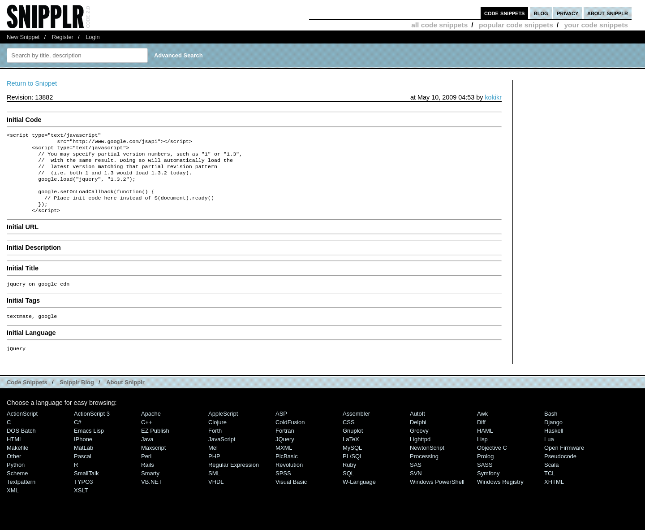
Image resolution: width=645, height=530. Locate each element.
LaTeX (351, 453)
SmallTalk (86, 487)
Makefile (17, 462)
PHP (214, 470)
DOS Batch (21, 445)
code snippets (504, 13)
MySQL (352, 462)
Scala (551, 479)
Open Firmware (564, 462)
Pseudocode (560, 470)
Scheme (17, 487)
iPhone (83, 453)
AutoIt (417, 428)
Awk (482, 428)
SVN (416, 487)
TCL (549, 487)
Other (14, 470)
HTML (14, 453)
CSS (349, 436)
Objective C (492, 462)
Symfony (488, 487)
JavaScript (221, 453)
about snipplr (607, 13)
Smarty (150, 487)
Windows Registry (500, 496)
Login (93, 37)
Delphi (418, 436)
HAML (485, 445)
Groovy (419, 445)
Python (16, 479)
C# (78, 436)
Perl (146, 470)
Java (147, 453)
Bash (551, 428)
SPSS (283, 487)
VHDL (216, 496)
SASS (485, 479)
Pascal (82, 470)
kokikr (493, 97)
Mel (213, 462)
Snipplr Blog (77, 396)
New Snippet (23, 37)
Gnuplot (353, 445)
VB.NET (151, 496)
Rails (147, 479)
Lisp (482, 453)
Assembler (356, 428)
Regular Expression (233, 479)
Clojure (217, 436)
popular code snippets (516, 25)
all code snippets (439, 25)
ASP (281, 428)
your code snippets (596, 25)
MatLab (83, 462)
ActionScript (22, 428)
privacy (567, 13)
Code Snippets (27, 396)
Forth (215, 445)
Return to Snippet (32, 83)
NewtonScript (427, 462)
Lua (549, 453)
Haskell (553, 445)
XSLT (81, 504)
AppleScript (223, 428)
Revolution (289, 479)
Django (553, 436)
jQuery (284, 453)
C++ (146, 436)
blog (541, 13)
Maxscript (153, 462)
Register (62, 37)
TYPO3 (83, 496)
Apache (151, 428)
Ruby (349, 479)
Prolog (485, 470)
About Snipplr (125, 396)
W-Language (359, 496)
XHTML (554, 496)
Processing (424, 470)
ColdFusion (290, 436)
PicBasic (286, 470)
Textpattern (21, 496)
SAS (415, 479)
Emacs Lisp (89, 445)
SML (214, 487)
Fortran (284, 445)
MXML (283, 462)
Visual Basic (291, 496)
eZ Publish (155, 445)
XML (13, 504)
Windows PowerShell (437, 496)
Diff (481, 436)
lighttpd (420, 453)
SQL (348, 487)
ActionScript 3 (92, 428)
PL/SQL (353, 470)
